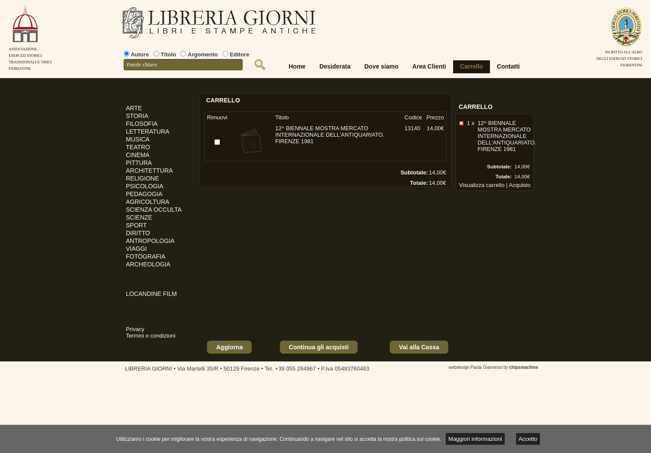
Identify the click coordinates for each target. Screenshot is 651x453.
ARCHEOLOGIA (148, 264)
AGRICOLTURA (147, 201)
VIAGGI (136, 248)
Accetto (528, 439)
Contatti (508, 66)
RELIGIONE (142, 178)
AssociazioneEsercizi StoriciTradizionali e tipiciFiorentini (30, 55)
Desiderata (335, 66)
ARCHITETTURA (149, 170)
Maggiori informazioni (475, 439)
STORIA (137, 115)
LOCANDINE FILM (151, 293)
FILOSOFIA (142, 123)
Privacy (135, 329)
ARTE (134, 108)
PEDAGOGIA (144, 193)
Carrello (471, 66)
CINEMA (137, 154)
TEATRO (138, 147)
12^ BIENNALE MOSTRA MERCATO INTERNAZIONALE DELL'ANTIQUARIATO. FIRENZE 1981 (507, 136)
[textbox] (183, 64)
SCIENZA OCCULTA (154, 209)
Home (297, 66)
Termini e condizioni (150, 335)
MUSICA (137, 139)
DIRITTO (138, 233)
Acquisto (519, 185)
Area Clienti (429, 66)
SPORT (136, 225)
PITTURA (139, 162)
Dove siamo (382, 66)
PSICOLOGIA (144, 186)
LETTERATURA (147, 131)
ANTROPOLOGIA (150, 240)
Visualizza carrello (482, 185)
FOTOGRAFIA (145, 256)
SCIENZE (139, 217)
